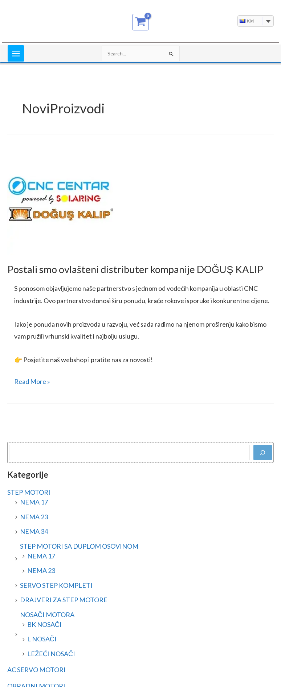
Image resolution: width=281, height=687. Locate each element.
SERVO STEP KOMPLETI (56, 585)
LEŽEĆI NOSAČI (51, 654)
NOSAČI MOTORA (47, 615)
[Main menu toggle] (16, 53)
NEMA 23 (34, 517)
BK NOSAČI (44, 624)
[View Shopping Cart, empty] (140, 22)
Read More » (32, 380)
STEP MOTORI (28, 492)
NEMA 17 (34, 502)
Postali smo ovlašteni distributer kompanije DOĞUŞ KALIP (135, 269)
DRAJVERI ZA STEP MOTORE (63, 600)
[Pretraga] (262, 452)
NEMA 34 (34, 531)
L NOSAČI (42, 639)
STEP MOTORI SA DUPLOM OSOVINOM (79, 546)
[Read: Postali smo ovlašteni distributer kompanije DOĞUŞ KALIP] (61, 200)
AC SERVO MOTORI (36, 670)
